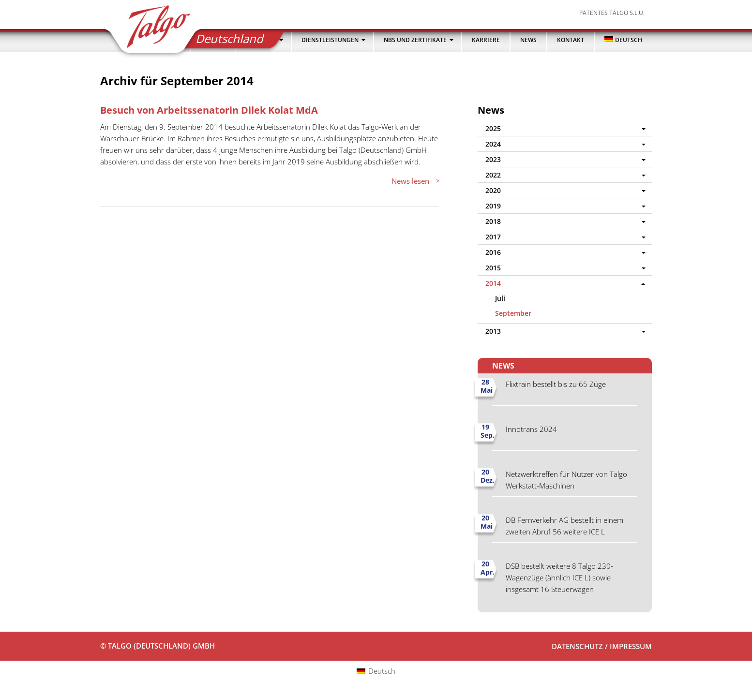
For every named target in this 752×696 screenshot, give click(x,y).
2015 (493, 267)
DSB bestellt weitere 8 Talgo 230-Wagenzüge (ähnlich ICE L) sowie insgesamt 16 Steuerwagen (559, 577)
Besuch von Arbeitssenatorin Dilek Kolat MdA (209, 110)
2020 (493, 190)
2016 (493, 252)
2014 (493, 283)
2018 (493, 221)
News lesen (410, 181)
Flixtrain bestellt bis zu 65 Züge (556, 384)
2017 (493, 236)
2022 (493, 174)
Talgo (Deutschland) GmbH (152, 29)
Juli (500, 298)
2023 (493, 159)
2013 (493, 331)
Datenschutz (577, 646)
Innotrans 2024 (531, 429)
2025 (493, 128)
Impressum (631, 646)
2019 (493, 205)
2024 (493, 143)
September (513, 313)
